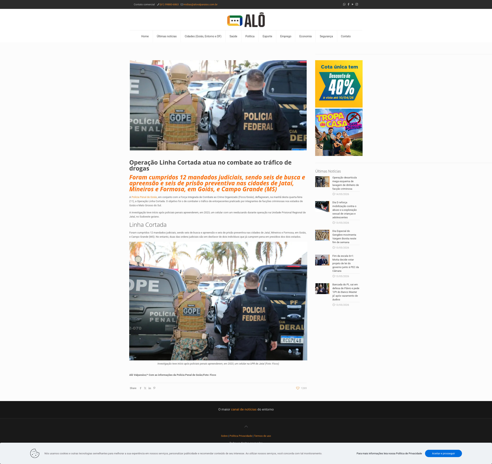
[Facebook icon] (348, 4)
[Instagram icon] (356, 4)
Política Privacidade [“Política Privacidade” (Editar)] (241, 435)
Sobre (224, 435)
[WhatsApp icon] (344, 4)
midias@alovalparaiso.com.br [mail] (201, 4)
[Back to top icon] (246, 426)
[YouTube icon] (352, 4)
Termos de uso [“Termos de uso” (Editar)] (262, 435)
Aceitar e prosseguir (443, 453)
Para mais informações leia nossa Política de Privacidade (389, 453)
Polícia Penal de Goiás (144, 197)
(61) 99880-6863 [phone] (169, 4)
